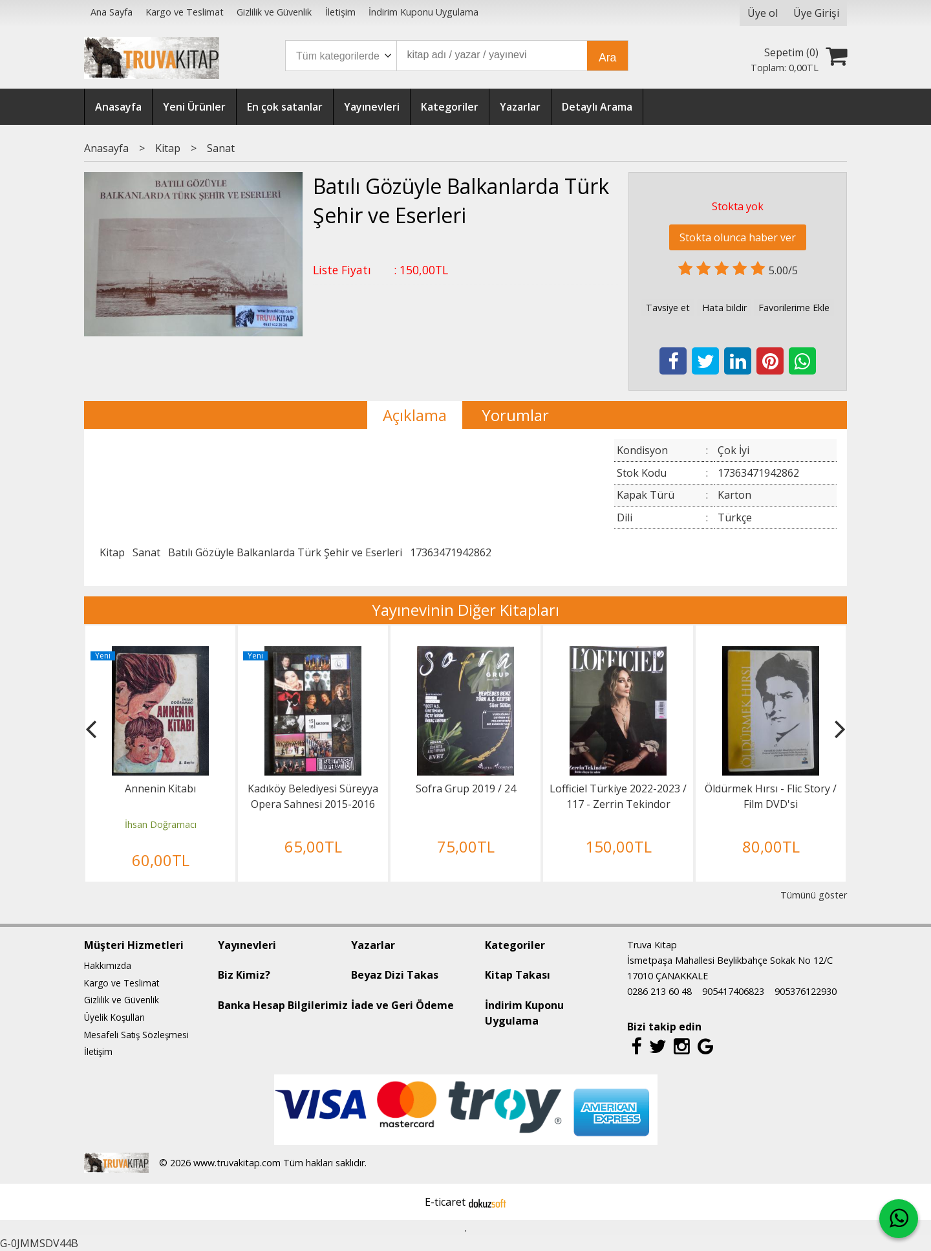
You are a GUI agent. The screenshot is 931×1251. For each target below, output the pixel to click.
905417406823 (733, 991)
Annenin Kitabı (160, 788)
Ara (607, 57)
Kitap (112, 552)
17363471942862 (450, 552)
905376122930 (806, 991)
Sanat (146, 552)
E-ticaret (445, 1202)
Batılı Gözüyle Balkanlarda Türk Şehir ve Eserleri (285, 552)
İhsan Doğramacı (161, 824)
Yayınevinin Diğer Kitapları (465, 609)
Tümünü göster (813, 895)
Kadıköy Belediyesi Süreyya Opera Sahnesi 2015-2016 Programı (313, 804)
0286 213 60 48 (659, 991)
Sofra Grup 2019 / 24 (466, 788)
